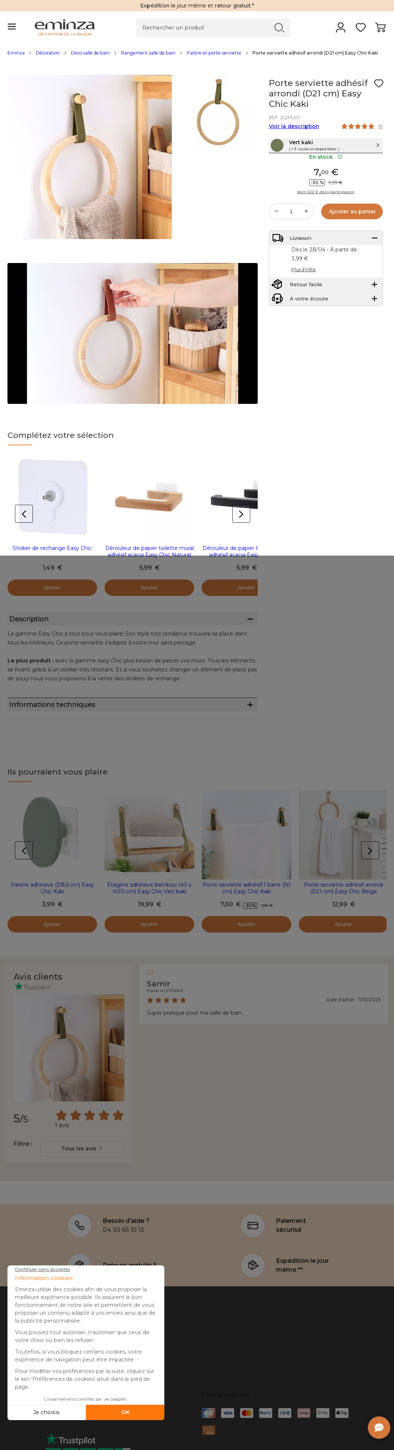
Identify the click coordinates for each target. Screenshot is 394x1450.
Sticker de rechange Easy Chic (52, 548)
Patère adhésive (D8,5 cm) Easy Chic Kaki (52, 914)
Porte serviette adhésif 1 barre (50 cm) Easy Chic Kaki (246, 914)
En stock (325, 172)
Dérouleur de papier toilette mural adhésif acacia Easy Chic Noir (246, 551)
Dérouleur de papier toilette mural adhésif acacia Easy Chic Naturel (149, 551)
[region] (197, 56)
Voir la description (294, 126)
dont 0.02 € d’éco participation (325, 207)
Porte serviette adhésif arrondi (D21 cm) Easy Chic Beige (343, 914)
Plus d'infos (303, 290)
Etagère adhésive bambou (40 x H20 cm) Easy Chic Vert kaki (149, 914)
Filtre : (22, 1169)
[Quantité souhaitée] (291, 226)
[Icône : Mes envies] (379, 83)
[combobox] (82, 1174)
